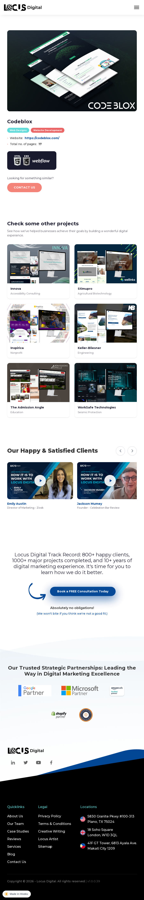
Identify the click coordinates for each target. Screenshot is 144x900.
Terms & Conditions (54, 824)
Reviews (14, 839)
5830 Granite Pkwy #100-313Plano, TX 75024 (110, 819)
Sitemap (45, 847)
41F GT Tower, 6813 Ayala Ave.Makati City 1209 (112, 845)
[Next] (132, 451)
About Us (15, 816)
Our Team (15, 824)
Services (14, 847)
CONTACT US (24, 187)
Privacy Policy (49, 816)
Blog (11, 854)
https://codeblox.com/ (42, 138)
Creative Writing (51, 831)
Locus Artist (48, 839)
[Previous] (120, 451)
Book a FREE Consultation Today (82, 596)
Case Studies (18, 831)
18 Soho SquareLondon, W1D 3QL (102, 832)
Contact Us (16, 862)
